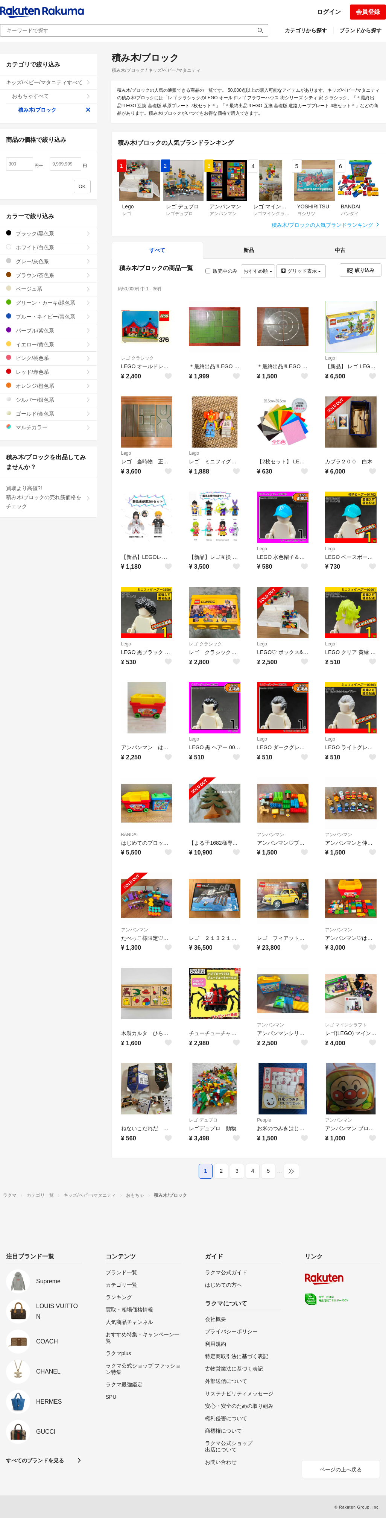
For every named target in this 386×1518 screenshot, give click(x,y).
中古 (340, 250)
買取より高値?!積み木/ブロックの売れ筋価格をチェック (48, 497)
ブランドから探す (360, 30)
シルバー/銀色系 (48, 399)
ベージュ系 (48, 288)
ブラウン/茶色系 (48, 275)
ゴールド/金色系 (48, 413)
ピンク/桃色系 (48, 358)
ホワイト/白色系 (48, 247)
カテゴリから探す (306, 30)
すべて (157, 250)
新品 (248, 250)
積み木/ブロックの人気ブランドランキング (326, 225)
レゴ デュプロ (203, 1120)
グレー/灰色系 (48, 261)
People (264, 1120)
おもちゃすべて (51, 96)
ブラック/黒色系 (48, 233)
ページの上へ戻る (341, 1469)
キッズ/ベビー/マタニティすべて (48, 82)
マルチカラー (48, 427)
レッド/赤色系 (48, 372)
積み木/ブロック (54, 110)
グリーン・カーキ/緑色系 (48, 302)
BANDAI (129, 834)
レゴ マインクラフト (346, 1025)
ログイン (329, 12)
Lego (330, 358)
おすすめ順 (257, 271)
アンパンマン (270, 834)
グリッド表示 (301, 271)
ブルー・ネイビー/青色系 (48, 316)
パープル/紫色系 (48, 330)
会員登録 (368, 12)
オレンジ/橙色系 (48, 386)
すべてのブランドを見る (35, 1460)
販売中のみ (221, 271)
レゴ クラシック (137, 358)
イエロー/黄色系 (48, 344)
